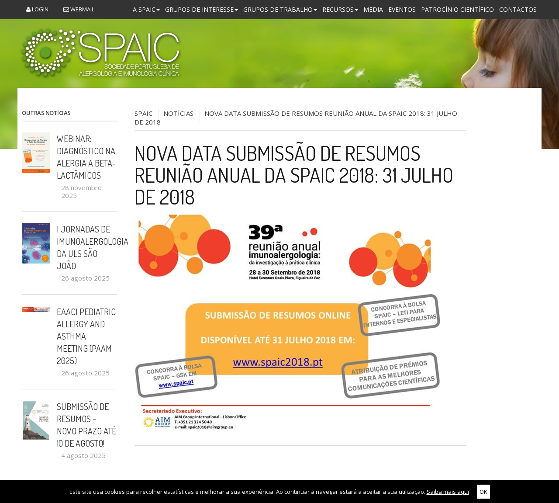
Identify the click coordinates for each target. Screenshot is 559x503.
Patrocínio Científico (457, 9)
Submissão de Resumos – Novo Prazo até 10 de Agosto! (86, 425)
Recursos (340, 9)
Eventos (402, 9)
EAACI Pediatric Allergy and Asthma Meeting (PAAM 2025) (86, 336)
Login (37, 9)
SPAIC (143, 113)
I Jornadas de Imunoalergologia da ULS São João (87, 247)
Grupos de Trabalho (280, 9)
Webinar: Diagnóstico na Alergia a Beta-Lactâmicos (86, 157)
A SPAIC (146, 9)
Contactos (518, 9)
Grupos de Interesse (201, 9)
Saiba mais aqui (448, 492)
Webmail (78, 9)
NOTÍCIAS (178, 113)
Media (373, 9)
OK (483, 492)
